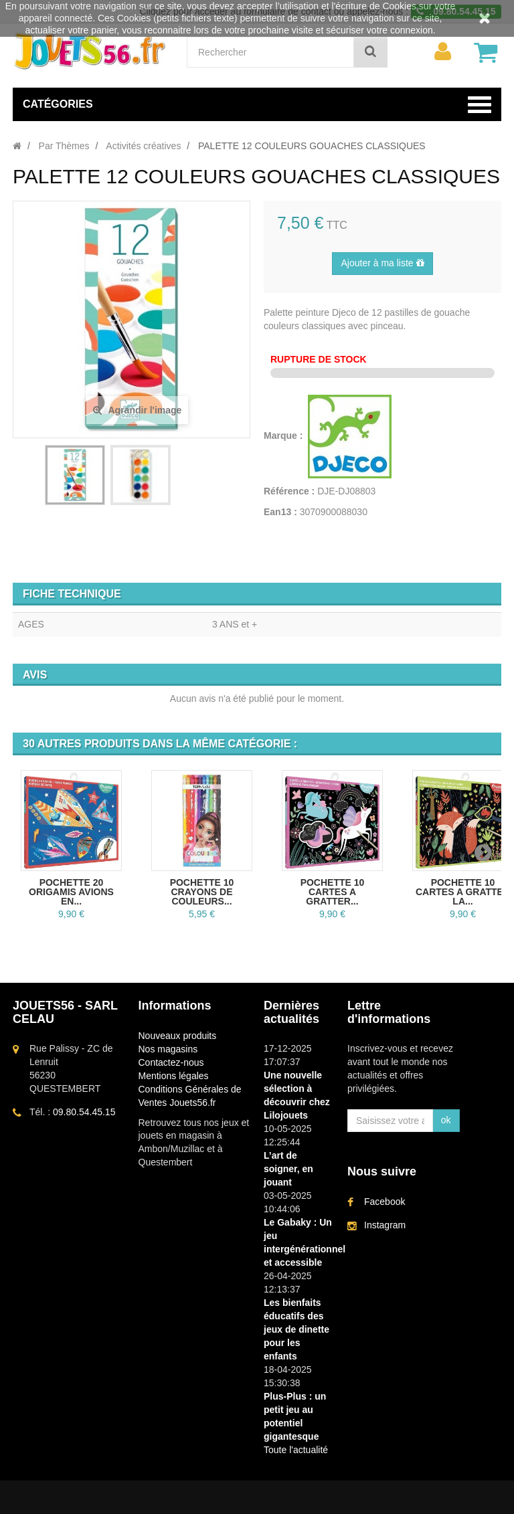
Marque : (284, 435)
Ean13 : (280, 511)
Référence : (289, 491)
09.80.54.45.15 (84, 1112)
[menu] (442, 51)
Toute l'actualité (296, 1449)
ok (446, 1120)
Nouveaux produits (178, 1035)
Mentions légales (174, 1075)
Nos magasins (168, 1049)
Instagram (385, 1225)
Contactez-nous (171, 1062)
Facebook (384, 1201)
